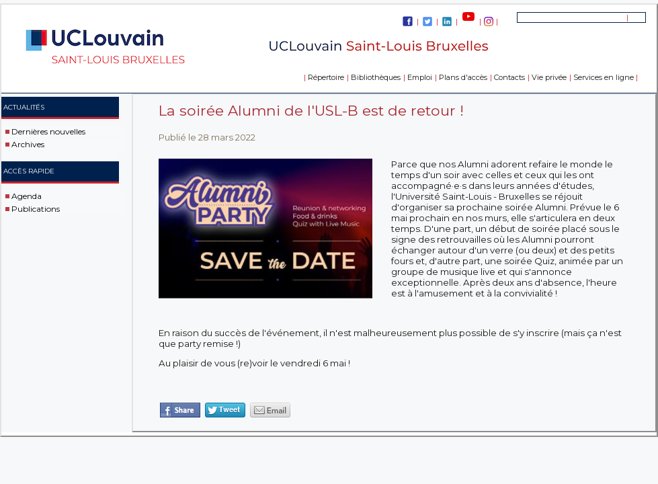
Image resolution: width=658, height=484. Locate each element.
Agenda (26, 196)
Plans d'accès (463, 77)
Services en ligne (603, 77)
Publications (35, 208)
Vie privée (549, 77)
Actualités (23, 107)
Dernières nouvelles (48, 131)
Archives (27, 144)
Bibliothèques (376, 77)
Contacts (509, 77)
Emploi (419, 77)
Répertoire (326, 77)
